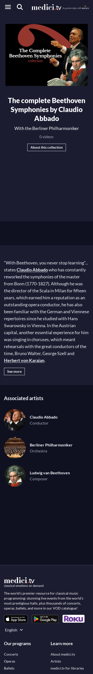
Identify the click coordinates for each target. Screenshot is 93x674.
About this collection (47, 147)
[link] (16, 619)
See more (14, 371)
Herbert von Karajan (24, 360)
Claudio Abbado (32, 269)
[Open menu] (8, 7)
